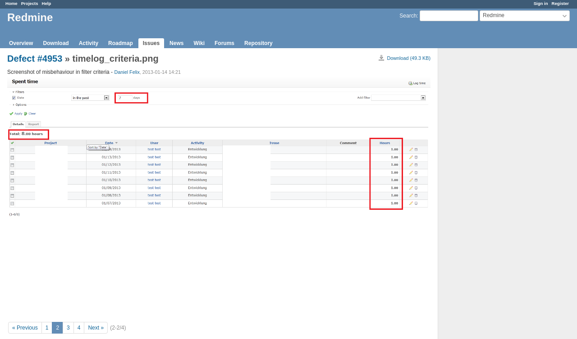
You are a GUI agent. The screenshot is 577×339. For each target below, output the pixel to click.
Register (560, 3)
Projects (29, 3)
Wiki (199, 43)
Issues (151, 43)
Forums (224, 43)
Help (46, 3)
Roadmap (120, 43)
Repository (258, 43)
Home (11, 3)
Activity (88, 43)
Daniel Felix (126, 72)
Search (408, 16)
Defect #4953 (34, 58)
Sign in (541, 3)
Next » (96, 328)
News (176, 43)
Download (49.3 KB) (408, 58)
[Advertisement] (483, 189)
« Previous (25, 328)
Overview (21, 43)
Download (56, 43)
